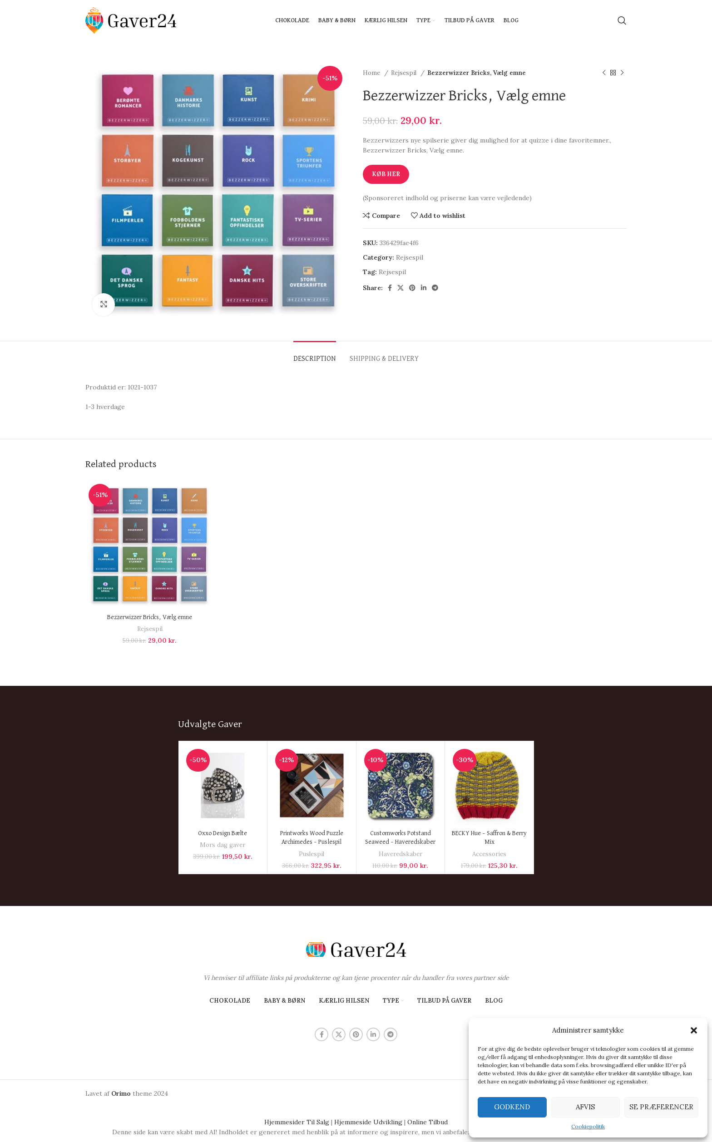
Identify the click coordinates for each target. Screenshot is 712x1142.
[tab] (314, 355)
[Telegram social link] (435, 288)
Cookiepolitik (588, 1126)
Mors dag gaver (222, 845)
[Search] (622, 20)
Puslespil (311, 854)
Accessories (489, 854)
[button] (693, 1030)
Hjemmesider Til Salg (296, 1122)
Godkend (512, 1107)
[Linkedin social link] (423, 288)
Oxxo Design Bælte (222, 833)
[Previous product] (603, 73)
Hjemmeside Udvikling (368, 1122)
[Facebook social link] (390, 288)
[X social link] (400, 288)
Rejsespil (404, 73)
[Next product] (622, 73)
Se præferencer (661, 1107)
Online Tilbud (427, 1122)
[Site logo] (130, 20)
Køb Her (386, 174)
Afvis (585, 1107)
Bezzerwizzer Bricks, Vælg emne (149, 617)
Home (372, 73)
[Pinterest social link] (412, 288)
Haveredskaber (400, 854)
